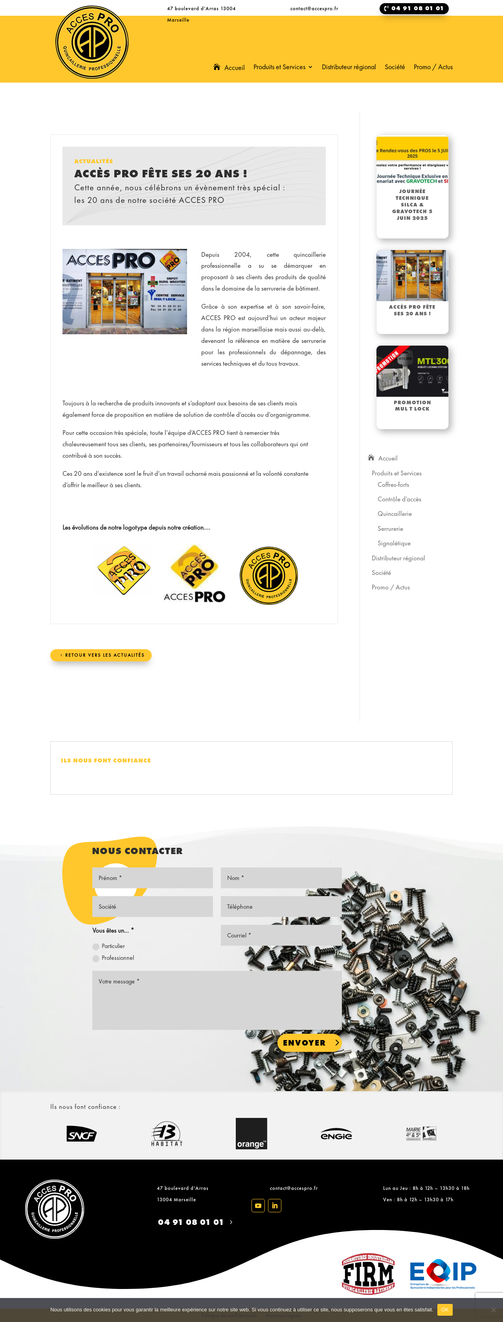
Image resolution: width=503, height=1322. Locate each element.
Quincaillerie (395, 513)
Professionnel (113, 958)
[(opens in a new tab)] (412, 160)
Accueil (234, 68)
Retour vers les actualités (105, 655)
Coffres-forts (393, 484)
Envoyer (304, 1043)
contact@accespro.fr (294, 1188)
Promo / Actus (433, 67)
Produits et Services (279, 67)
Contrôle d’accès (399, 499)
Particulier (108, 946)
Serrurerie (390, 528)
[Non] (493, 1310)
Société (395, 67)
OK (445, 1310)
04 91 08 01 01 (191, 1222)
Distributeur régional (349, 67)
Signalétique (394, 543)
